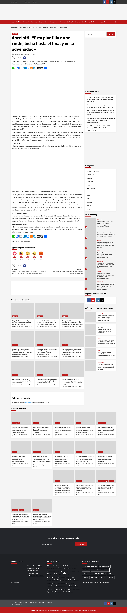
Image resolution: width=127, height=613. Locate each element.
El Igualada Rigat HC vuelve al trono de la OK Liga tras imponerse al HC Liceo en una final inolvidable (47, 322)
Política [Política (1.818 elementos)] (85, 577)
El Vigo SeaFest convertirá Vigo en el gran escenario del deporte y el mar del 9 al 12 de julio (22, 322)
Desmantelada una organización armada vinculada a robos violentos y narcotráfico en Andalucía (84, 488)
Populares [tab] (98, 308)
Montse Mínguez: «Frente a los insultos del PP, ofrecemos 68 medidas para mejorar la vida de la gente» (100, 112)
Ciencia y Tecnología (88, 22)
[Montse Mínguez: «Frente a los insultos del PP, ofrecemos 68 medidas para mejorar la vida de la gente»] (90, 244)
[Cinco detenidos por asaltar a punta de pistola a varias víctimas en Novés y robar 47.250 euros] (90, 233)
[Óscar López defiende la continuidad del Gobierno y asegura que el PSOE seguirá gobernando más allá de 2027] (63, 476)
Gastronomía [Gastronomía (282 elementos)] (87, 573)
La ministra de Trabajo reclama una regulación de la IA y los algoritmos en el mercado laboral (106, 488)
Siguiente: (65, 272)
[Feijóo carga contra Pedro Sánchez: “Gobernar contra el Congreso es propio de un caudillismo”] (106, 447)
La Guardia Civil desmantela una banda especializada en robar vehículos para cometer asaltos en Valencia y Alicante (84, 459)
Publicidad (28, 2)
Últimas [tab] (89, 308)
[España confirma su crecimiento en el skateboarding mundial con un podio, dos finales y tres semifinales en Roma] (47, 339)
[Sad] (34, 255)
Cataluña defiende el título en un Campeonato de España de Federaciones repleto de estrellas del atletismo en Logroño (22, 351)
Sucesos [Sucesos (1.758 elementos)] (102, 577)
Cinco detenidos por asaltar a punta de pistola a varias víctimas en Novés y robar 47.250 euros (101, 106)
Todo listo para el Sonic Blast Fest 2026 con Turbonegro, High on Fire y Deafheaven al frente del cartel (99, 128)
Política (18, 22)
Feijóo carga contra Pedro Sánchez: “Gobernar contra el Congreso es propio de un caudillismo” (106, 459)
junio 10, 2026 (75, 386)
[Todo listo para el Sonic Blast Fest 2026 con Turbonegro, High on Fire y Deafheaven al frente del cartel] (90, 264)
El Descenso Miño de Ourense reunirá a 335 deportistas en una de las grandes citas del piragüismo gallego (72, 381)
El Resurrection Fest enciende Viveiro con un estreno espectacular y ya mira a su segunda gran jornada (100, 99)
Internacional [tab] (108, 308)
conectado (28, 402)
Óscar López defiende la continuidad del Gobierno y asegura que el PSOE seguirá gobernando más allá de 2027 (62, 488)
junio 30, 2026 (46, 434)
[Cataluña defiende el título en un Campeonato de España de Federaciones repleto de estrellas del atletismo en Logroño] (22, 339)
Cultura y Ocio (43, 22)
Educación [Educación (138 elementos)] (104, 570)
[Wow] (27, 255)
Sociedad (70, 22)
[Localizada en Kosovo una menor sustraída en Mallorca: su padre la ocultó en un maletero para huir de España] (42, 506)
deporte (17, 241)
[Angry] (41, 255)
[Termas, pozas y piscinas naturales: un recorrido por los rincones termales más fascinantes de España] (63, 447)
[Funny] (21, 255)
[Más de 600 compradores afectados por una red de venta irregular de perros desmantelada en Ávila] (90, 275)
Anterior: (29, 272)
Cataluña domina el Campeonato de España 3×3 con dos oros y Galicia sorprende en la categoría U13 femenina (71, 351)
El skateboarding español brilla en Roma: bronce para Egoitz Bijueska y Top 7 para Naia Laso (47, 381)
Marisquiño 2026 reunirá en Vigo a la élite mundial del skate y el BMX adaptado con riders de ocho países (72, 322)
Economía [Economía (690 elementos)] (95, 570)
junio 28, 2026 (46, 465)
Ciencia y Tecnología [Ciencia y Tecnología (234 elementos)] (90, 566)
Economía (26, 22)
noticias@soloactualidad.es (36, 576)
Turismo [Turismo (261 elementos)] (110, 577)
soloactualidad (16, 54)
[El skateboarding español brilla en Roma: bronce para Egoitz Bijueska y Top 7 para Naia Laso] (47, 369)
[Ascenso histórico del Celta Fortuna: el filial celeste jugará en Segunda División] (22, 369)
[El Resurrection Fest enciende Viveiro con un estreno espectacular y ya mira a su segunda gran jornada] (90, 223)
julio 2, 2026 (24, 434)
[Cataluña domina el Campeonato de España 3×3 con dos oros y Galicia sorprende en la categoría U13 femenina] (72, 339)
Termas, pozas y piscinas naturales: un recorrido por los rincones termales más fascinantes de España (63, 459)
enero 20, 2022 (25, 54)
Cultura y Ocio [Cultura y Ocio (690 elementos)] (104, 566)
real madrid (27, 241)
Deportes (34, 22)
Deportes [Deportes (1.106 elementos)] (86, 570)
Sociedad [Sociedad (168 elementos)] (94, 577)
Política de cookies (16, 604)
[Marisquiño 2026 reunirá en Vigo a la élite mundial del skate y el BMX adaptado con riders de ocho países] (72, 311)
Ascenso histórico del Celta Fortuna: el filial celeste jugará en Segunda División (22, 381)
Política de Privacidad (45, 602)
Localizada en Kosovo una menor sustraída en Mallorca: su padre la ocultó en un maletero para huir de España (42, 517)
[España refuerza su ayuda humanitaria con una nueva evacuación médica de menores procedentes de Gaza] (90, 254)
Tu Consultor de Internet (101, 582)
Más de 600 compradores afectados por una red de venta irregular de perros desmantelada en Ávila (105, 276)
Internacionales (101, 22)
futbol (21, 241)
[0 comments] (31, 54)
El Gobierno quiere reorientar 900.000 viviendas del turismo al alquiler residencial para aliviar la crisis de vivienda (20, 517)
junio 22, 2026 (50, 356)
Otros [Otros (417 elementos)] (111, 573)
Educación (90, 185)
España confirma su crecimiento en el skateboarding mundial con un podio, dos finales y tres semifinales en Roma (47, 351)
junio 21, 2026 (25, 385)
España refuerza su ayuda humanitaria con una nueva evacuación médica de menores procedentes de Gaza (101, 120)
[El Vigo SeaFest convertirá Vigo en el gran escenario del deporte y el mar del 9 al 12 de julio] (22, 311)
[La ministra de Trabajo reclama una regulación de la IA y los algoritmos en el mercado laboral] (106, 476)
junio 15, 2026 (50, 385)
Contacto (35, 2)
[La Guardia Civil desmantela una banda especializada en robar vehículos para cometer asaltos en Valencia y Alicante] (85, 447)
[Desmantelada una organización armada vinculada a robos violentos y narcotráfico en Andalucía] (85, 476)
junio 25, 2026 (25, 326)
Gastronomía (54, 22)
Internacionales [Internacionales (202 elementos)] (100, 573)
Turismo (62, 22)
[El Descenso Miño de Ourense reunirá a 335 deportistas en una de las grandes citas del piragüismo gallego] (72, 369)
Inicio (22, 2)
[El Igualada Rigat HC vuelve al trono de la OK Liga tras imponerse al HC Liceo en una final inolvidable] (47, 311)
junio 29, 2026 (68, 434)
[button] (115, 22)
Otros (88, 195)
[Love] (14, 255)
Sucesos (77, 22)
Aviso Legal (33, 602)
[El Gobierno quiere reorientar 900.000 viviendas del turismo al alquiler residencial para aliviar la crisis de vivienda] (21, 506)
